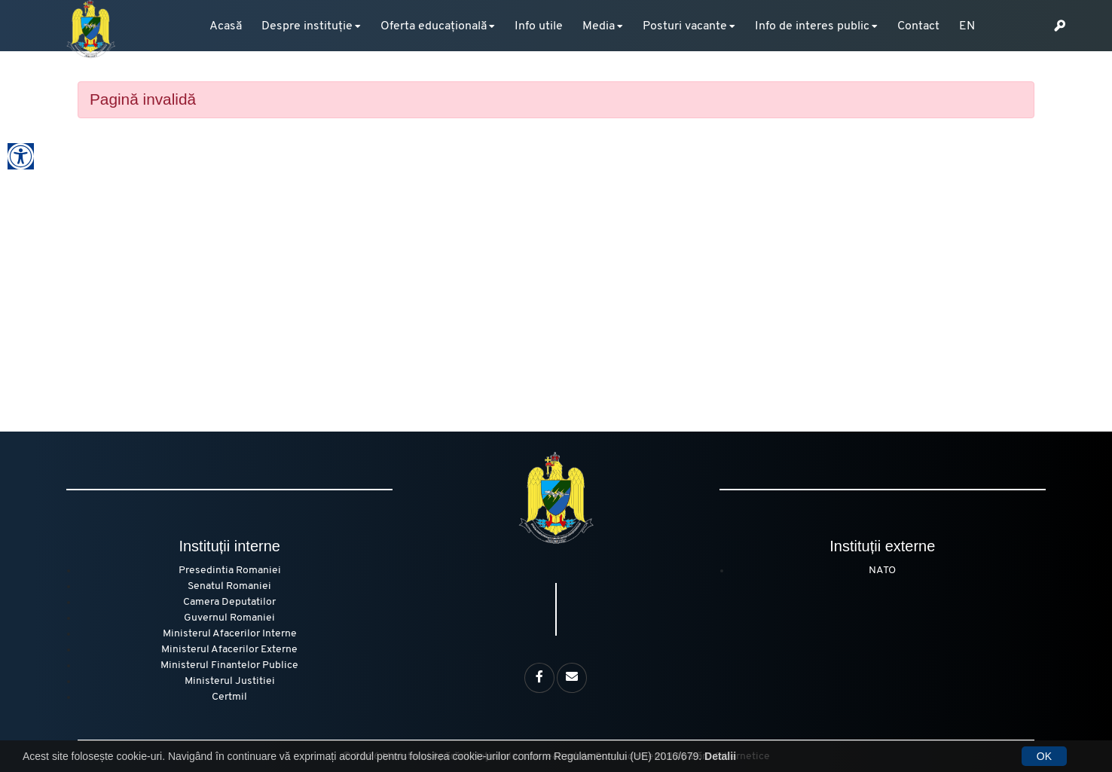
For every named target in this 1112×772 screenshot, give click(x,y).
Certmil (229, 697)
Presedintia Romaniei (230, 570)
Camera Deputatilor (229, 602)
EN (967, 26)
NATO (882, 570)
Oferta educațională (433, 26)
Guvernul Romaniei (229, 618)
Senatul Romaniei (229, 586)
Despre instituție (307, 26)
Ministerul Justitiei (230, 681)
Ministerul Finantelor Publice (229, 665)
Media (598, 26)
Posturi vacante (685, 26)
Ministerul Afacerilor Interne (230, 633)
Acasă (225, 26)
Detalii (720, 756)
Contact (918, 26)
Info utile (539, 26)
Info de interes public (812, 26)
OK (1044, 756)
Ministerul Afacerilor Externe (229, 649)
